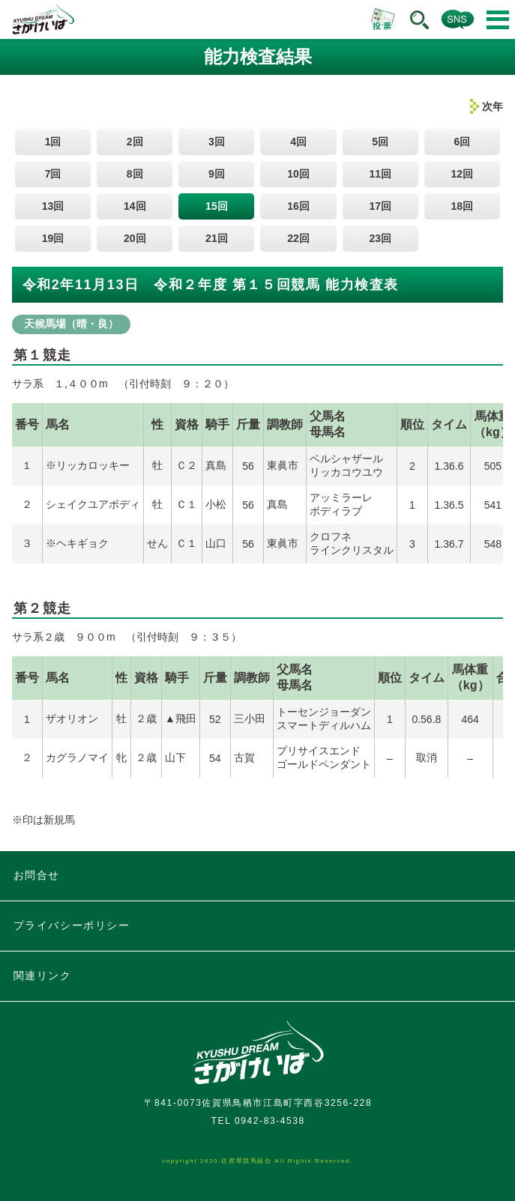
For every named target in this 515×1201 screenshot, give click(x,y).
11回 (380, 174)
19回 (53, 238)
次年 (492, 106)
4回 (298, 142)
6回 (462, 142)
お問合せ (36, 875)
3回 (216, 142)
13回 (53, 206)
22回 (298, 238)
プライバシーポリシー (71, 925)
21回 (216, 238)
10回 (298, 174)
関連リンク (42, 975)
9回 (216, 174)
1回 (53, 142)
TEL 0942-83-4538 (258, 1121)
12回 (462, 174)
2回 (135, 142)
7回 (53, 174)
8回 (135, 174)
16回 (298, 206)
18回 (462, 206)
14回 (135, 206)
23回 (380, 238)
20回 (135, 238)
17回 (380, 206)
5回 (380, 142)
